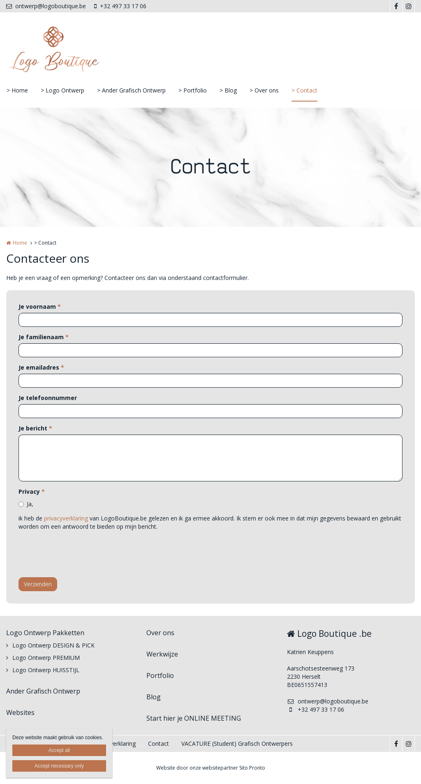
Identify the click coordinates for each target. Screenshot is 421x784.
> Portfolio (192, 90)
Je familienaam (44, 337)
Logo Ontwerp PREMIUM (46, 657)
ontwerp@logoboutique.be (46, 6)
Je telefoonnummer (48, 398)
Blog (153, 696)
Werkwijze (162, 654)
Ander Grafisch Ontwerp (43, 691)
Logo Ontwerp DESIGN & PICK (53, 645)
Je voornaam (40, 306)
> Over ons (264, 90)
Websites (20, 712)
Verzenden (38, 584)
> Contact (304, 90)
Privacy (32, 491)
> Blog (228, 90)
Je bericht (35, 428)
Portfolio (160, 675)
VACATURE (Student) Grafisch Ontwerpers (237, 743)
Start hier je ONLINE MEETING (193, 718)
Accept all (59, 750)
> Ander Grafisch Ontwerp (131, 90)
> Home (17, 90)
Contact (158, 743)
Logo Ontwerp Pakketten (45, 632)
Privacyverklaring (113, 743)
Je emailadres (41, 367)
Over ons (160, 632)
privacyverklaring (66, 518)
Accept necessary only (59, 766)
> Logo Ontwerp (62, 90)
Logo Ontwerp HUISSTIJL (45, 670)
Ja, (30, 504)
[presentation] (81, 555)
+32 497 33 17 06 (120, 6)
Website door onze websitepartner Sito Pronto (210, 767)
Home (20, 242)
